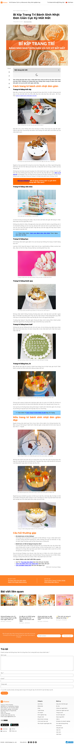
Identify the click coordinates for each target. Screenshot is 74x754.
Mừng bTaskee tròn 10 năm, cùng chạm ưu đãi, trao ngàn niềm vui (9, 618)
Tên (2, 673)
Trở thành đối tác (52, 2)
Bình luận (3, 655)
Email (3, 678)
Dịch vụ (18, 2)
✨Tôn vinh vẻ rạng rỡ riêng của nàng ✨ (63, 617)
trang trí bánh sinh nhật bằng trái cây (26, 95)
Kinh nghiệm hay (35, 2)
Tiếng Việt (61, 2)
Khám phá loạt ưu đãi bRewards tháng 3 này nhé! (45, 618)
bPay (29, 2)
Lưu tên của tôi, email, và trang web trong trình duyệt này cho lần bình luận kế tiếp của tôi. (27, 689)
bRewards (24, 2)
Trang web (4, 684)
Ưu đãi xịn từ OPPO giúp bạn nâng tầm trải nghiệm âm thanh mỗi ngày (27, 619)
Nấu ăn (26, 10)
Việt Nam (70, 2)
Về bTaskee (12, 2)
